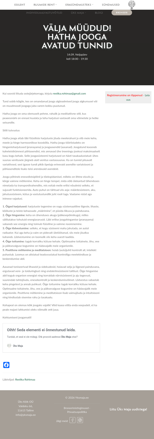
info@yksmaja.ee (26, 414)
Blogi (99, 12)
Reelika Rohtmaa (25, 379)
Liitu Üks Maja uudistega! (128, 409)
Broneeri (122, 12)
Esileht (19, 4)
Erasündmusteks (79, 4)
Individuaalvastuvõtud (44, 12)
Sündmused (111, 4)
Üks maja (78, 12)
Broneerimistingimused (76, 408)
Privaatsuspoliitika (77, 412)
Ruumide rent (45, 4)
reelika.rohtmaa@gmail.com (69, 93)
